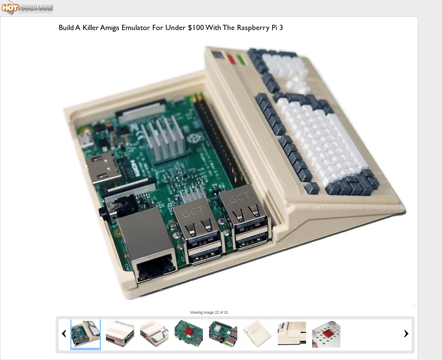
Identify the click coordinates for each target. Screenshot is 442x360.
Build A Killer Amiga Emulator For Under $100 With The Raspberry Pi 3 (171, 27)
